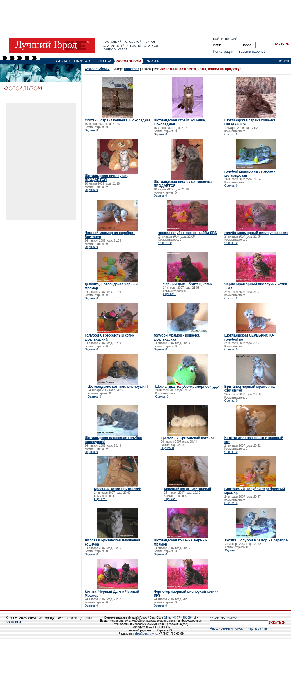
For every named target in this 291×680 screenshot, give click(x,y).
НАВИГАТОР (84, 61)
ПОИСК (283, 61)
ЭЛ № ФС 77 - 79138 (177, 617)
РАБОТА (152, 61)
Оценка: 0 (91, 130)
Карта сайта (257, 628)
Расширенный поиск (226, 628)
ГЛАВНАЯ (62, 61)
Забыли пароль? (251, 51)
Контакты (13, 622)
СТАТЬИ (104, 61)
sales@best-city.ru (145, 633)
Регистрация (223, 51)
